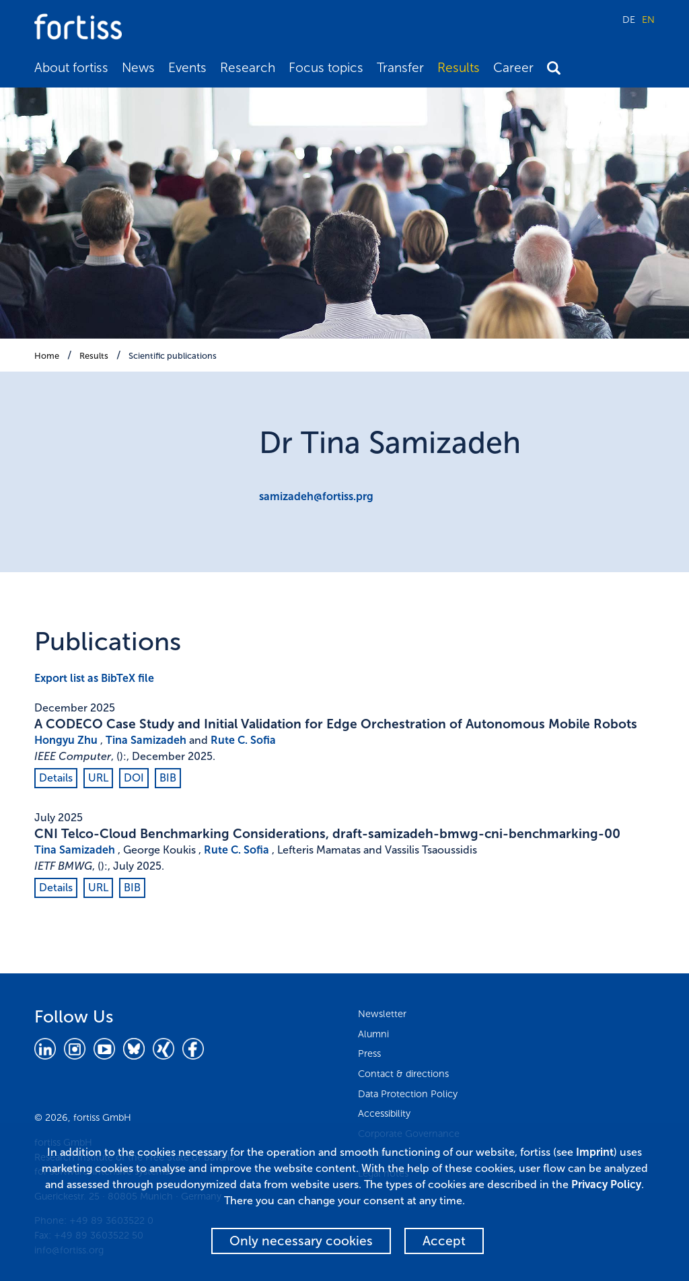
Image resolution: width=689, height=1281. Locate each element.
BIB (167, 777)
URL (98, 777)
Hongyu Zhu (66, 740)
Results (458, 67)
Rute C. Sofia (243, 740)
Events (187, 67)
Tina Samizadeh (146, 740)
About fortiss (71, 67)
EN (648, 19)
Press (369, 1053)
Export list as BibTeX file (94, 678)
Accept (444, 1241)
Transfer (400, 67)
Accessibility (384, 1113)
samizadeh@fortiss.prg (316, 496)
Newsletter (382, 1014)
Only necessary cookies (301, 1241)
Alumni (373, 1034)
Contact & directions (403, 1074)
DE (628, 19)
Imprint (595, 1152)
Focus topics (326, 67)
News (138, 67)
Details (56, 777)
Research (247, 67)
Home (46, 356)
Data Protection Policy (408, 1094)
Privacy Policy (606, 1184)
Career (513, 67)
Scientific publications (173, 356)
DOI (134, 777)
